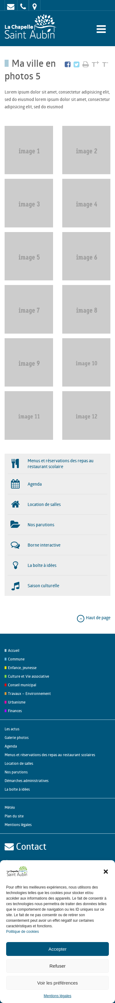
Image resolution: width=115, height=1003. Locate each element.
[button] (106, 872)
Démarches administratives (26, 780)
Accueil (13, 650)
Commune (16, 659)
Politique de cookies (22, 931)
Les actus (12, 729)
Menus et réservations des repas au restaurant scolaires (50, 754)
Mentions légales (57, 996)
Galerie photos (17, 737)
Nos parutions (16, 772)
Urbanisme (16, 702)
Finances (15, 710)
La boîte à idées (17, 789)
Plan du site (14, 816)
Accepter (57, 949)
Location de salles (19, 763)
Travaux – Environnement (29, 693)
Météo (10, 807)
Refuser (57, 966)
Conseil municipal (22, 685)
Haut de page (93, 617)
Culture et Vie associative (28, 676)
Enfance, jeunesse (22, 667)
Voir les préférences (57, 982)
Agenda (11, 746)
